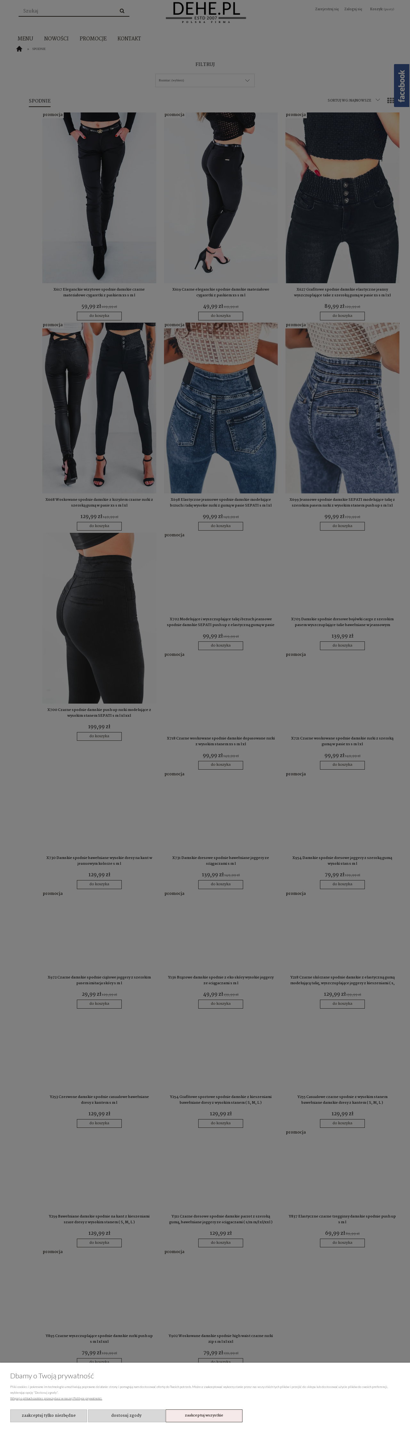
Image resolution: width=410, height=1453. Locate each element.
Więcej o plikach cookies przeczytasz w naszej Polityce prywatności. (56, 1398)
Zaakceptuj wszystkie (204, 1415)
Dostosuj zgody (126, 1416)
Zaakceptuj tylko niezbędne (49, 1416)
